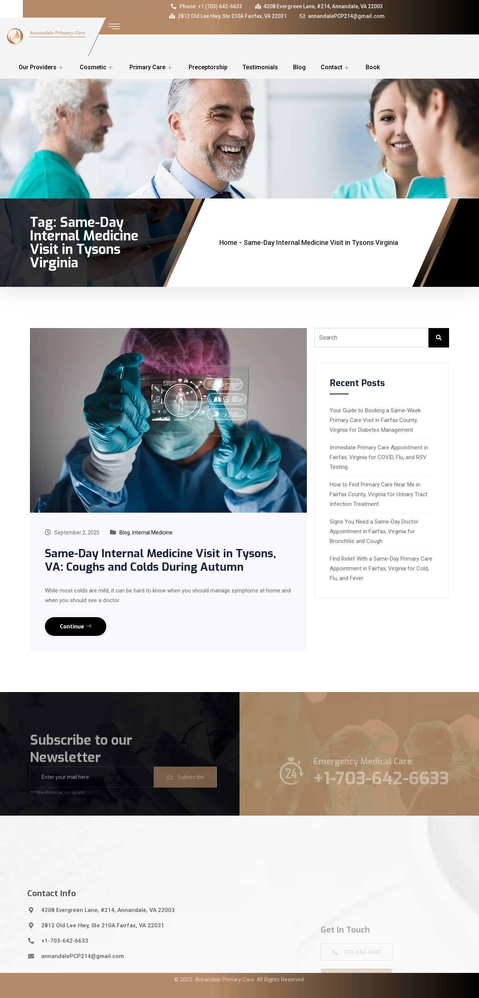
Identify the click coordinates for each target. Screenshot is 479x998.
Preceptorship (208, 67)
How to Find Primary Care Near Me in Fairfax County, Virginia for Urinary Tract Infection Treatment (378, 494)
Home (228, 242)
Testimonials (260, 67)
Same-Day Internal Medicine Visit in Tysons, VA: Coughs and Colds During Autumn (160, 560)
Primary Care (151, 67)
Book (373, 67)
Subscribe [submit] (185, 787)
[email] (92, 786)
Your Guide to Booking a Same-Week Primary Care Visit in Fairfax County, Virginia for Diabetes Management (375, 420)
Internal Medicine (152, 533)
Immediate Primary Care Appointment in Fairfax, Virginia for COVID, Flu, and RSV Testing (379, 457)
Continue (75, 626)
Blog (299, 67)
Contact (336, 67)
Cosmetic (97, 67)
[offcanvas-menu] (114, 27)
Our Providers (42, 67)
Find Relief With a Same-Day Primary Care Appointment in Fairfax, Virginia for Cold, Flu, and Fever (381, 568)
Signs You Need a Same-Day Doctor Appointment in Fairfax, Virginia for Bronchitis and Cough (374, 531)
